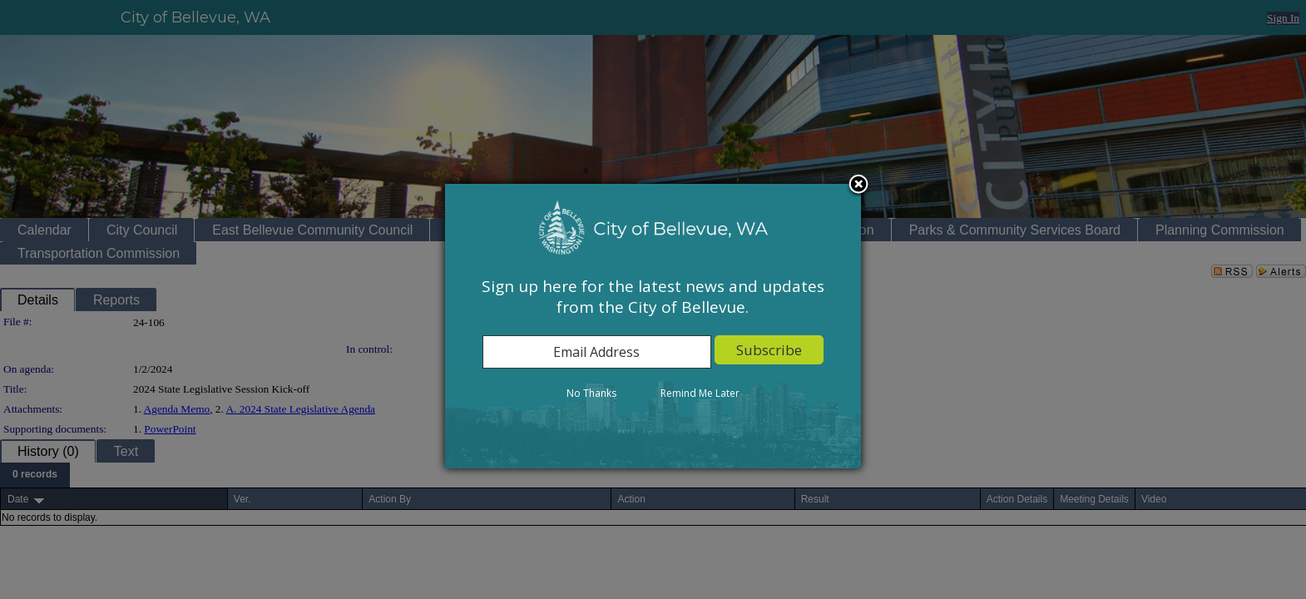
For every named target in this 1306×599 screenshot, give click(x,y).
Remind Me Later (700, 393)
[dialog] (653, 326)
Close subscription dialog (859, 186)
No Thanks (591, 393)
